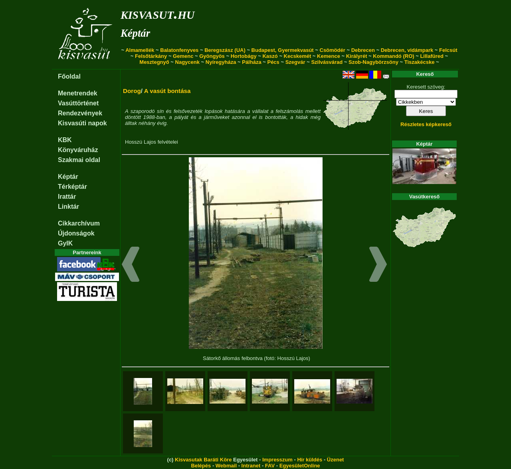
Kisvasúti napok (82, 123)
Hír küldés (309, 460)
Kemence (328, 56)
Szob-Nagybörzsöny (373, 62)
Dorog (132, 90)
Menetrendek (77, 93)
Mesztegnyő (154, 62)
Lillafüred (432, 56)
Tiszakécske (419, 62)
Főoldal (69, 76)
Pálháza (251, 62)
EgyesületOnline (299, 466)
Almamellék (139, 50)
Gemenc (183, 56)
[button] (131, 265)
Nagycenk (187, 62)
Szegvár (295, 62)
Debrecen (363, 50)
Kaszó (269, 56)
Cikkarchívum (79, 223)
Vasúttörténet (78, 103)
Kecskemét (297, 56)
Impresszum (277, 460)
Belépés (201, 466)
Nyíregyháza (221, 62)
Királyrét (356, 56)
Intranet (251, 466)
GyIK (65, 243)
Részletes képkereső (426, 124)
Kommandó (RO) (393, 56)
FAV (270, 466)
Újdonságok (76, 233)
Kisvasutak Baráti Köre (203, 460)
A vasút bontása (167, 90)
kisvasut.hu (157, 13)
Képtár (135, 33)
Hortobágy (244, 56)
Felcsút (448, 50)
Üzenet (335, 460)
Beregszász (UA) (225, 50)
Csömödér (332, 50)
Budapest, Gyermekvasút (283, 50)
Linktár (68, 206)
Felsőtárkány (151, 56)
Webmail (226, 466)
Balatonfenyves (179, 50)
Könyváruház (78, 149)
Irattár (67, 196)
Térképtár (72, 186)
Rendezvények (80, 113)
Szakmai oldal (79, 159)
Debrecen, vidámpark (407, 50)
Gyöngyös (212, 56)
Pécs (273, 62)
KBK (65, 140)
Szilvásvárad (327, 62)
